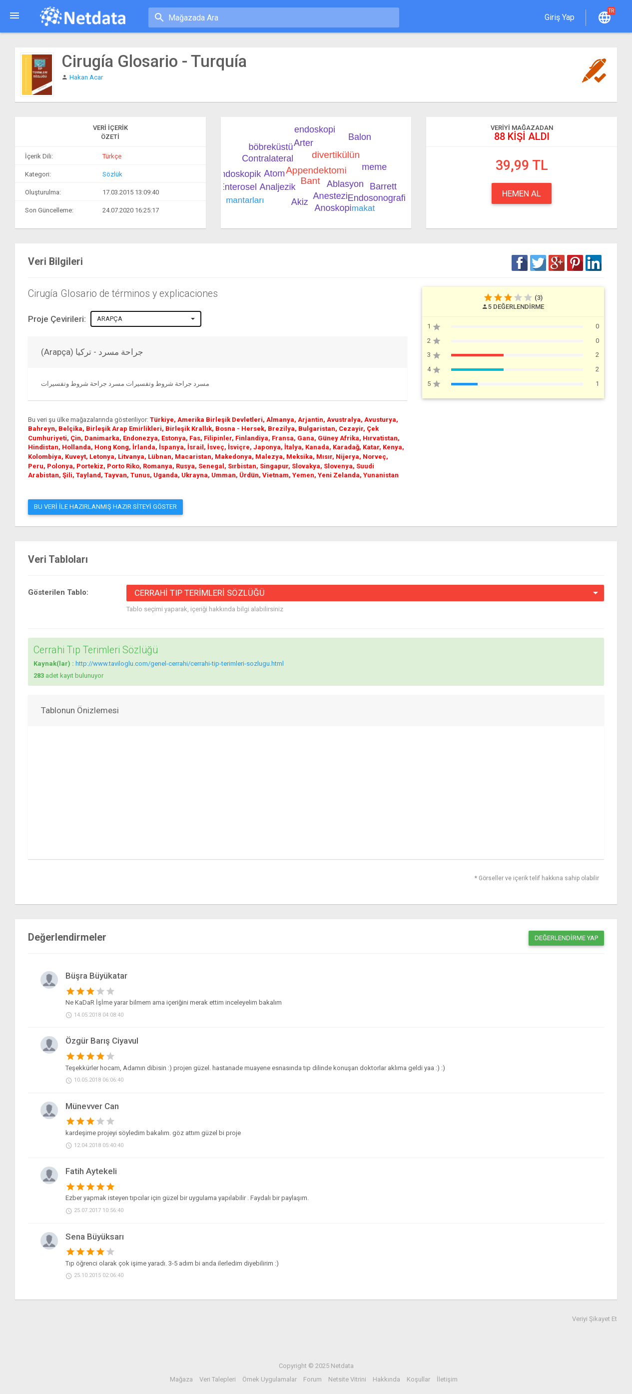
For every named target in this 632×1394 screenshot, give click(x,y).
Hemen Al (521, 193)
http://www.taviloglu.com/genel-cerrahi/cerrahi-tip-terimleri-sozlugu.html (179, 663)
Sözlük (112, 174)
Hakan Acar (86, 77)
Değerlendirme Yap (566, 938)
